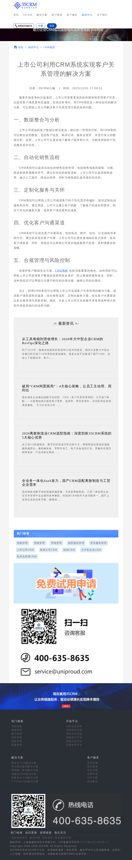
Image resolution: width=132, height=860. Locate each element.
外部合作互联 (74, 726)
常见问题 (92, 770)
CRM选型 (49, 47)
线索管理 (22, 543)
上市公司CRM (25, 549)
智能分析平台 (74, 741)
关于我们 (102, 15)
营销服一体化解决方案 (24, 770)
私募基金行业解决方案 (24, 777)
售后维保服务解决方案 (24, 766)
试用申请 (92, 774)
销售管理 (16, 741)
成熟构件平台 (74, 737)
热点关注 (60, 832)
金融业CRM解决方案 (24, 774)
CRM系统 (61, 270)
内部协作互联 (74, 730)
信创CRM (69, 549)
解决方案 (42, 15)
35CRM (27, 15)
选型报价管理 (76, 543)
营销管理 (39, 543)
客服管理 (16, 745)
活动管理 (16, 726)
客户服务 (72, 15)
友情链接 (46, 832)
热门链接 (17, 832)
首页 (16, 15)
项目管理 (34, 837)
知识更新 (31, 832)
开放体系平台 (74, 745)
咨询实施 (92, 763)
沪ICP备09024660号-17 (95, 842)
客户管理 (16, 733)
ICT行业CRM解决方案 (25, 781)
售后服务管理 (98, 543)
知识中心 (33, 47)
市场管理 (56, 543)
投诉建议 (92, 781)
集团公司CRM (48, 549)
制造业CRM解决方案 (24, 763)
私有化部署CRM (27, 556)
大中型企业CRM (91, 549)
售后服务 (92, 766)
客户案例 (57, 15)
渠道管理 (47, 837)
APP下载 (92, 777)
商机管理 (16, 737)
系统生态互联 (74, 733)
